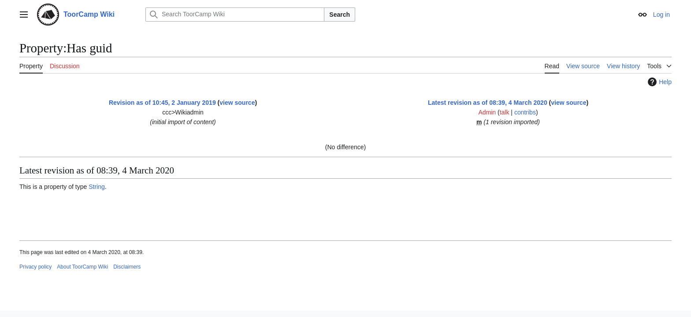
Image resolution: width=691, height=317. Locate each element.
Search (339, 14)
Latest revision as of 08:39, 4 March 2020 (487, 102)
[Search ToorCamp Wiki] (234, 14)
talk (504, 112)
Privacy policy (35, 267)
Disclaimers (127, 267)
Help (659, 81)
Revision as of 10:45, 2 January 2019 (162, 102)
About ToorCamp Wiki (82, 267)
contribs (525, 112)
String (97, 186)
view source (237, 102)
